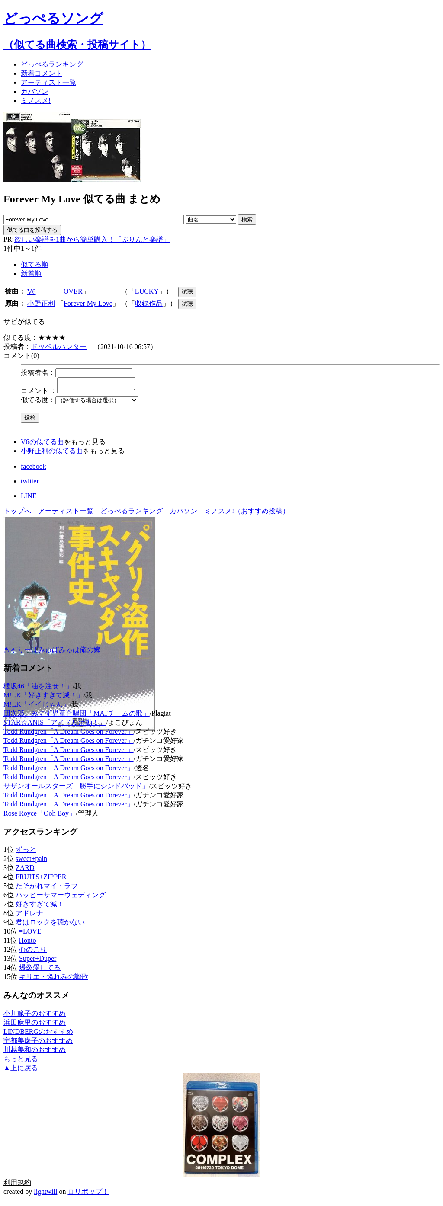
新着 (41, 73)
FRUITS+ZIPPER (41, 879)
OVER (73, 291)
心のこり (33, 952)
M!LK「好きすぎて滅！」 (43, 697)
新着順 (31, 273)
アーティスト (48, 82)
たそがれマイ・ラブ (47, 888)
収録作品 (149, 303)
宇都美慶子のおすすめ (38, 1043)
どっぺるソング (53, 18)
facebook (33, 469)
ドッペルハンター (59, 346)
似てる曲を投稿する (32, 230)
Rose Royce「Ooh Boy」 (39, 815)
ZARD (25, 870)
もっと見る (20, 1061)
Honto (27, 943)
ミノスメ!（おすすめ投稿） (246, 513)
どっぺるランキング (131, 513)
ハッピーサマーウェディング (61, 897)
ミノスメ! (36, 100)
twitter (30, 483)
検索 (247, 219)
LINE (28, 498)
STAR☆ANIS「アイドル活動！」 (54, 725)
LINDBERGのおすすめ (38, 1034)
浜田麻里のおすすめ (34, 1025)
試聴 (187, 291)
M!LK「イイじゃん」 (36, 706)
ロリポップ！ (88, 1194)
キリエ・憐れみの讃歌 (53, 979)
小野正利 (41, 303)
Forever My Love (88, 303)
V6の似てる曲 (42, 444)
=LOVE (30, 933)
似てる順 (34, 264)
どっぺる (52, 64)
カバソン (34, 91)
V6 (31, 291)
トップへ (17, 513)
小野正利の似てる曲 (52, 453)
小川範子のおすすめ (34, 1016)
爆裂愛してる (40, 970)
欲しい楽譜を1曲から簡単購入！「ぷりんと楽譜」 (92, 239)
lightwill (45, 1194)
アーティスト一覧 (65, 513)
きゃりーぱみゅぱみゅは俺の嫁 (51, 652)
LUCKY (147, 291)
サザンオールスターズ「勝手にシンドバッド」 (76, 788)
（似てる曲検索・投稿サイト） (77, 44)
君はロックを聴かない (50, 924)
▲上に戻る (20, 1070)
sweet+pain (31, 861)
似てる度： (38, 402)
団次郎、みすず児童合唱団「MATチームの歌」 (76, 716)
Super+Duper (37, 961)
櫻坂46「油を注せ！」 (38, 688)
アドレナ (29, 915)
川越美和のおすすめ (34, 1052)
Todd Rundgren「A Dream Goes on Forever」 (68, 734)
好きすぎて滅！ (40, 906)
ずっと (26, 852)
